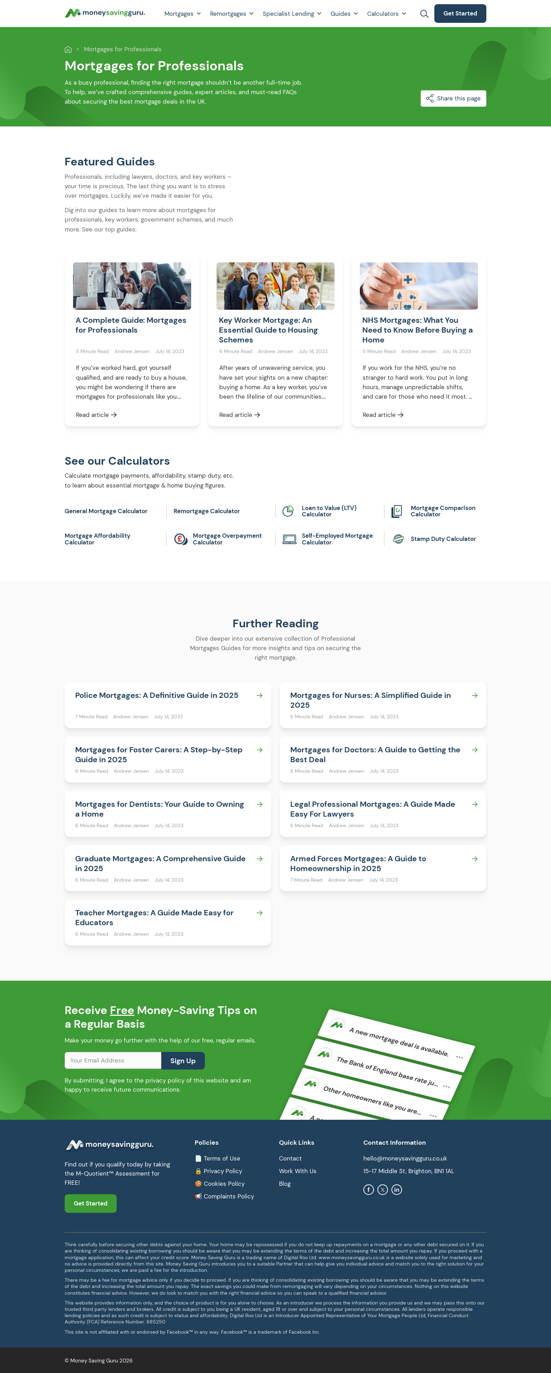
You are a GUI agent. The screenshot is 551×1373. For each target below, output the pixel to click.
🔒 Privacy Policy (218, 1172)
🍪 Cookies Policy (220, 1185)
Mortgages (183, 14)
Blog (285, 1185)
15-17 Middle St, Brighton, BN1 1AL (408, 1172)
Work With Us (298, 1172)
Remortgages (232, 14)
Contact (290, 1159)
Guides (345, 14)
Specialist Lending (292, 14)
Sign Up (183, 1061)
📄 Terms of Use (217, 1159)
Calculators (387, 14)
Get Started (460, 13)
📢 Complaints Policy (224, 1197)
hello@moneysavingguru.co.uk (405, 1159)
